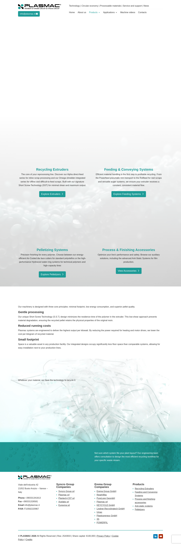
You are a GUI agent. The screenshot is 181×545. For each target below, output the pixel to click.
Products (93, 13)
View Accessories (127, 270)
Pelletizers (140, 509)
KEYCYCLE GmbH (106, 505)
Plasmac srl (64, 495)
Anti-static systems (144, 506)
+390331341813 (33, 498)
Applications (109, 13)
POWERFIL (102, 522)
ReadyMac (102, 495)
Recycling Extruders (144, 488)
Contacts (142, 13)
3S (98, 519)
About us (82, 13)
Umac (99, 512)
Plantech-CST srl (66, 498)
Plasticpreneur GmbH (107, 516)
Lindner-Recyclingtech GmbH (111, 509)
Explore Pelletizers (51, 274)
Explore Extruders (50, 194)
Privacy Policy (103, 536)
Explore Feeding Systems (127, 194)
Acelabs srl (63, 502)
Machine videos (127, 13)
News (146, 6)
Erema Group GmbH (106, 491)
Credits (29, 539)
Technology (74, 6)
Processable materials (110, 6)
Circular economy (90, 6)
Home (72, 13)
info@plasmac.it (27, 14)
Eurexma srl (64, 505)
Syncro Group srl (66, 491)
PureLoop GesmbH (106, 498)
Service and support (132, 6)
